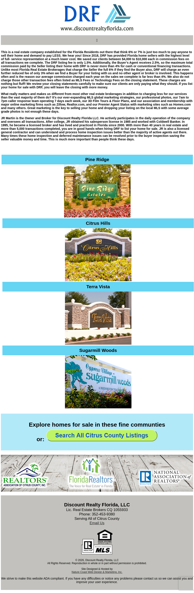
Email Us (97, 523)
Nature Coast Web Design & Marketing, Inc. (97, 572)
